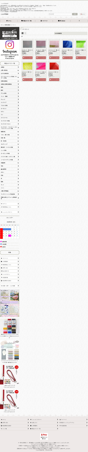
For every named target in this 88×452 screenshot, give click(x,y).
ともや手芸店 (4, 14)
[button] (79, 21)
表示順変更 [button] (58, 33)
